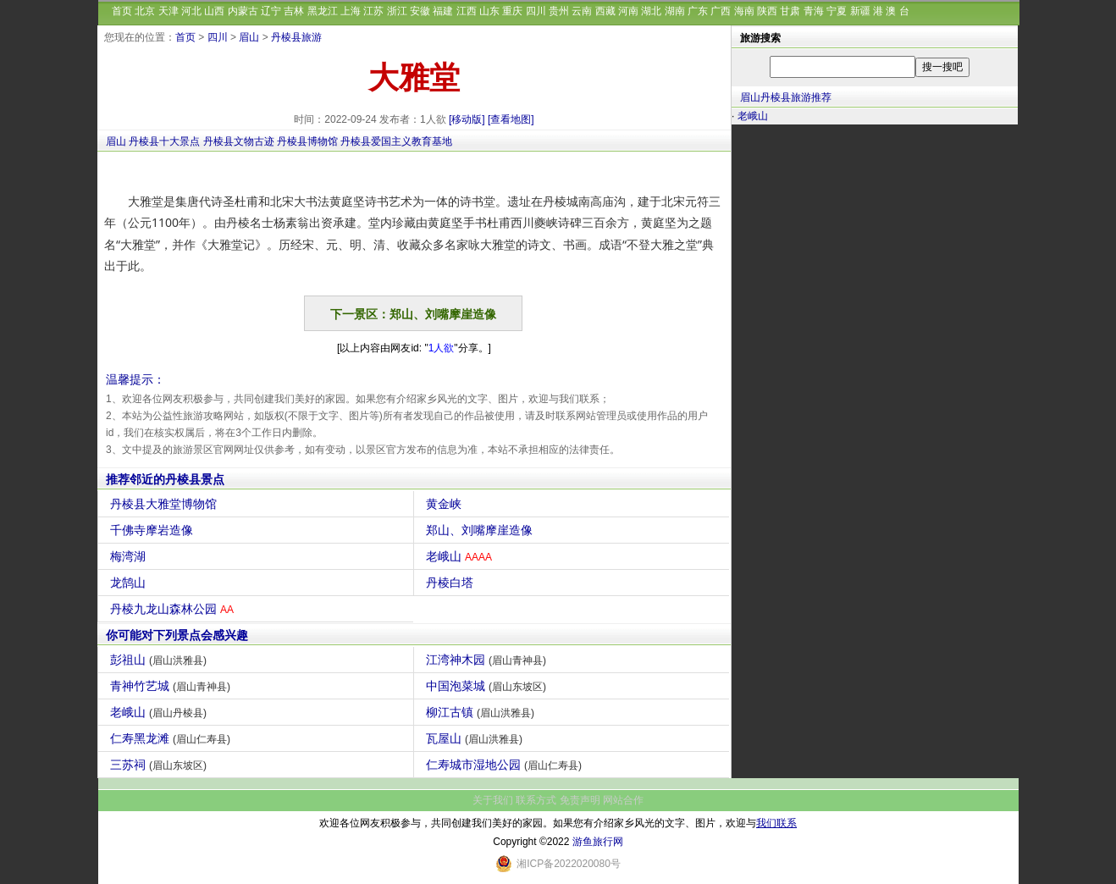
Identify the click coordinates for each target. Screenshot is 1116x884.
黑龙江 (322, 11)
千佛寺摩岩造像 (153, 530)
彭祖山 (160, 659)
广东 (698, 11)
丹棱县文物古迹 (238, 141)
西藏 (605, 11)
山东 (489, 11)
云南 (582, 11)
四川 (536, 11)
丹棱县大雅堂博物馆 (165, 504)
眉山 (249, 37)
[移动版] (467, 119)
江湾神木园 (488, 659)
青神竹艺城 (172, 686)
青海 (814, 11)
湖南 (675, 11)
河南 (628, 11)
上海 (350, 11)
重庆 (512, 11)
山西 (214, 11)
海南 (744, 11)
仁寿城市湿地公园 (506, 764)
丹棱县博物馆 (307, 141)
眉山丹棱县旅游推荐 (785, 97)
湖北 (651, 11)
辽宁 (271, 11)
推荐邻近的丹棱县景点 (165, 479)
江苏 (373, 11)
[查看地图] (511, 119)
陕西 (767, 11)
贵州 (559, 11)
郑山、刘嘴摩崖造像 (481, 530)
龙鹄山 (130, 582)
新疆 (860, 11)
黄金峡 (446, 504)
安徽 (420, 11)
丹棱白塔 (452, 582)
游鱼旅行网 (597, 842)
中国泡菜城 (488, 686)
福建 (443, 11)
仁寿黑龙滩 (172, 738)
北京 (145, 11)
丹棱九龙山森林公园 (174, 609)
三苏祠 (160, 764)
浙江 (397, 11)
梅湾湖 (130, 556)
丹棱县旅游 (296, 37)
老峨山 (461, 556)
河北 (191, 11)
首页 (122, 11)
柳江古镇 (482, 712)
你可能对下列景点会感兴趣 (177, 635)
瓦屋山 (476, 738)
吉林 (294, 11)
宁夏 (836, 11)
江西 (466, 11)
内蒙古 (243, 11)
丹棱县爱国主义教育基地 (396, 141)
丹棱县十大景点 (164, 141)
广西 (720, 11)
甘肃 (790, 11)
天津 (168, 11)
